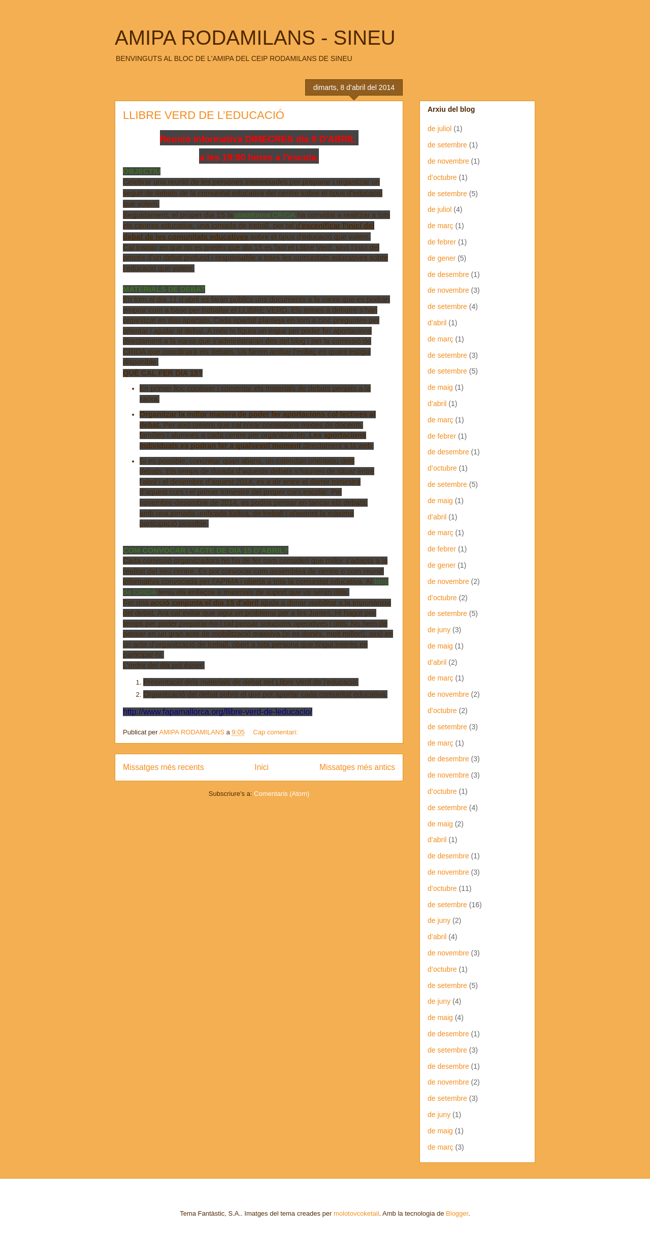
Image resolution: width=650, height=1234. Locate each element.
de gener (442, 258)
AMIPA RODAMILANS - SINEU (255, 37)
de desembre (448, 274)
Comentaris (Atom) (281, 793)
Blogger (457, 1213)
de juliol (439, 129)
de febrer (442, 242)
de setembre (447, 145)
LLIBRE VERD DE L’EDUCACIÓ (203, 115)
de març (440, 226)
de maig (440, 387)
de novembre (448, 161)
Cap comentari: (276, 732)
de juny (439, 630)
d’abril (437, 323)
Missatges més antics (357, 767)
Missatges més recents (163, 767)
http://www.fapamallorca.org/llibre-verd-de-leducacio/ (217, 711)
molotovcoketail (356, 1213)
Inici (261, 767)
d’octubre (442, 177)
